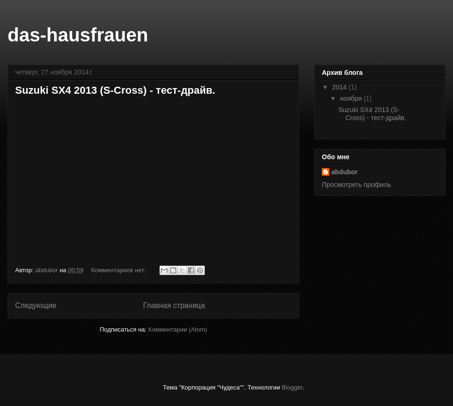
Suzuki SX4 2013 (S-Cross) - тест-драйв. (115, 90)
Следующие (36, 305)
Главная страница (174, 305)
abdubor (344, 172)
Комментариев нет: (119, 270)
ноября (351, 98)
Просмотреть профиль (356, 184)
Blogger (292, 387)
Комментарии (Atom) (177, 329)
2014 (340, 87)
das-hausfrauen (78, 34)
